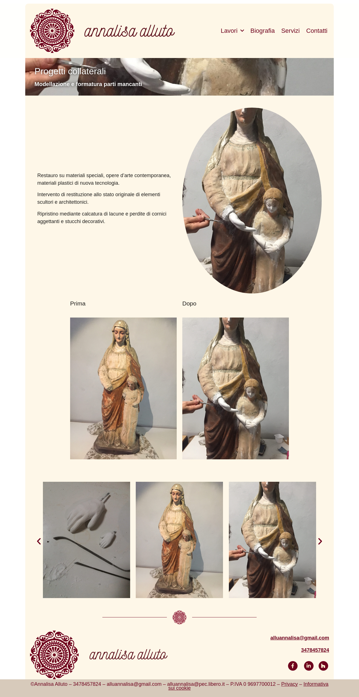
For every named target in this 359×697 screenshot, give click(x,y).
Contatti (317, 30)
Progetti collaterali (70, 71)
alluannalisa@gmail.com (299, 638)
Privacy (289, 684)
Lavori (232, 31)
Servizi (290, 30)
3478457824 (315, 650)
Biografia (262, 30)
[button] (38, 541)
